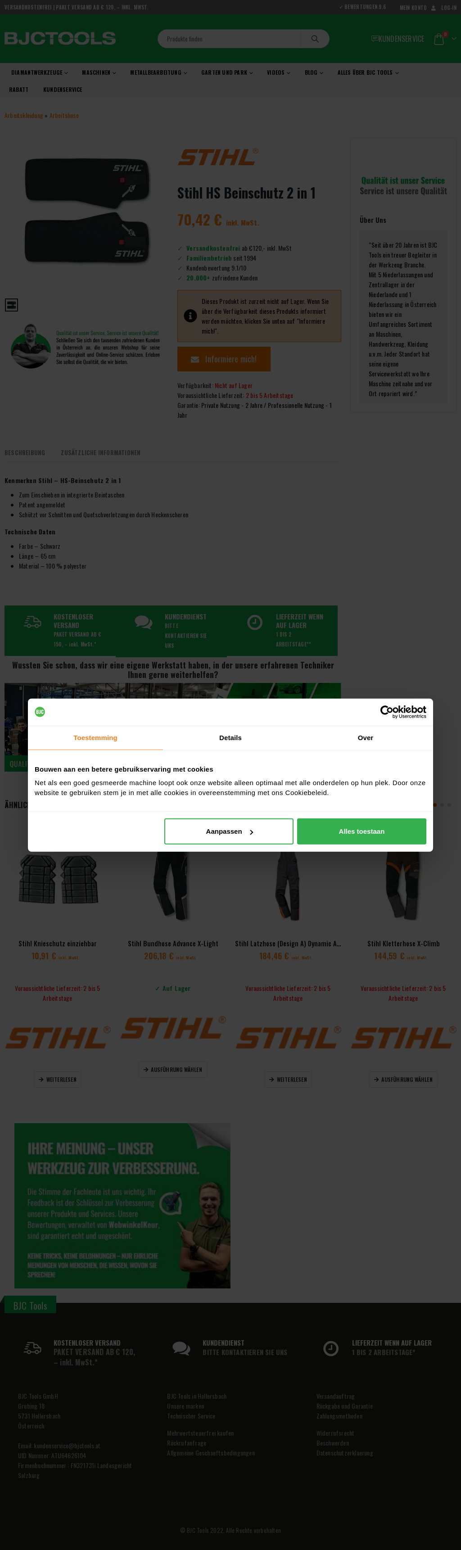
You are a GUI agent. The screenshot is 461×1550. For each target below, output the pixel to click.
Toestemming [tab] (95, 737)
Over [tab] (366, 737)
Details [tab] (230, 737)
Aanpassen (229, 831)
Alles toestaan (362, 831)
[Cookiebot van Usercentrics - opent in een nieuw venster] (387, 712)
